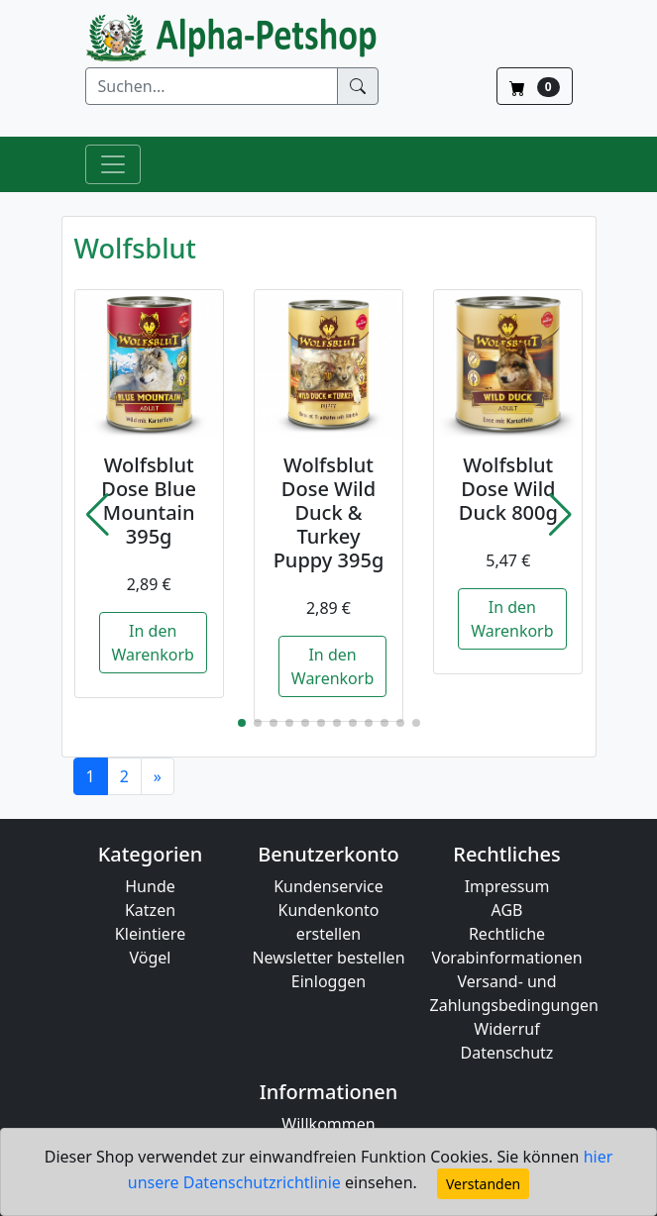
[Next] (157, 776)
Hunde (150, 886)
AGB (507, 910)
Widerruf (506, 1029)
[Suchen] (211, 86)
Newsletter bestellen (328, 957)
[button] (97, 515)
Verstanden (483, 1183)
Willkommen (328, 1124)
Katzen (150, 910)
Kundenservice (328, 886)
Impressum (507, 886)
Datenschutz (507, 1053)
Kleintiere (150, 934)
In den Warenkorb (153, 642)
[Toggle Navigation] (113, 164)
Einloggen (328, 981)
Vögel (150, 957)
